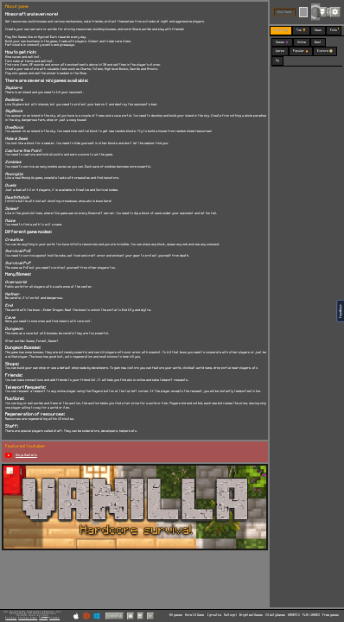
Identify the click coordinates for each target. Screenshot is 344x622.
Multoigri (230, 615)
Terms (43, 618)
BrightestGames (251, 615)
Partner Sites (27, 618)
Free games (330, 615)
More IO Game (194, 615)
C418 (44, 615)
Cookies (54, 618)
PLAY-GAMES (311, 615)
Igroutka (214, 615)
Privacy (10, 618)
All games (175, 615)
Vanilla (114, 615)
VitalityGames (275, 615)
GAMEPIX (294, 615)
